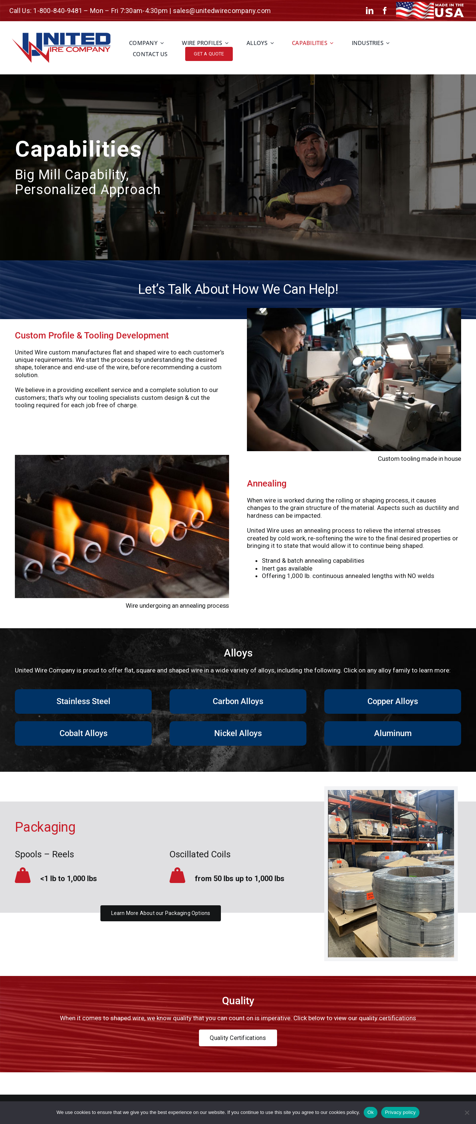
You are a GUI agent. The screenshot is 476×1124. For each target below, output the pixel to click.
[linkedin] (369, 11)
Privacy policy (400, 1112)
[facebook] (385, 11)
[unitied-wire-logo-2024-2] (61, 35)
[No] (466, 1112)
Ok (370, 1112)
